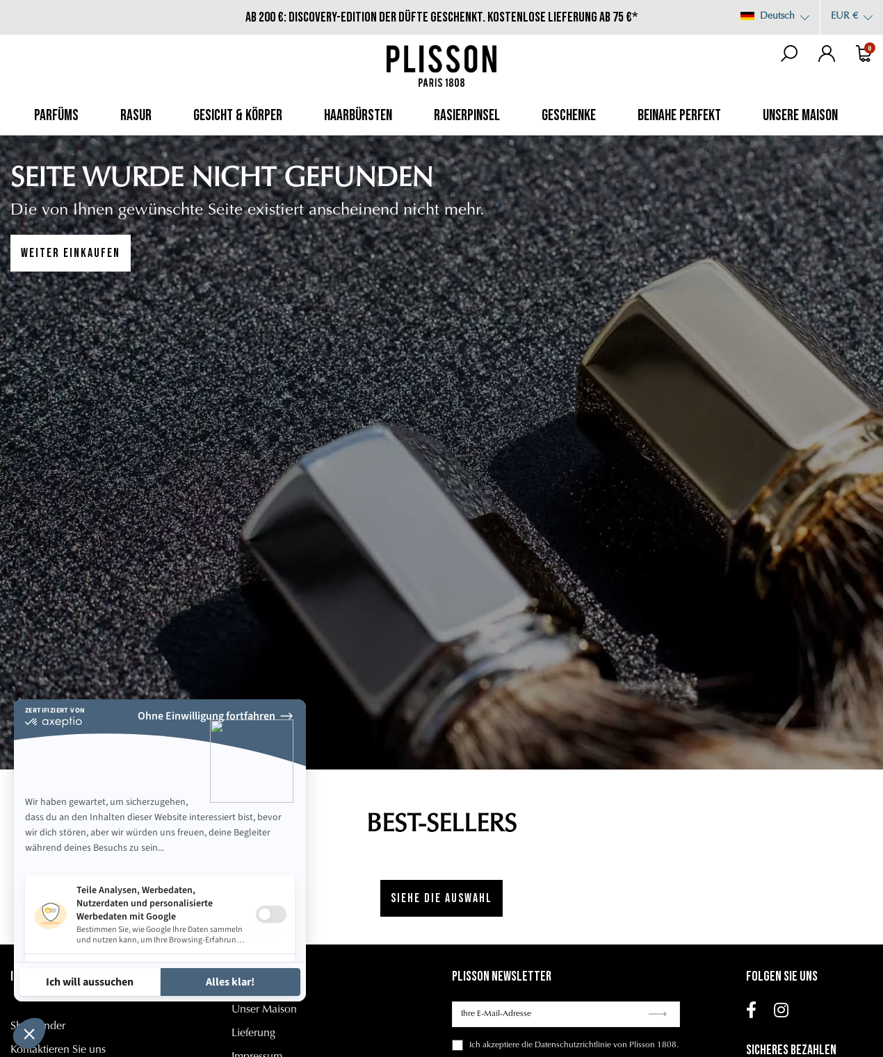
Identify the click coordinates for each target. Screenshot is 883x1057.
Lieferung (253, 1033)
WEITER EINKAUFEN (70, 253)
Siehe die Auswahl (441, 898)
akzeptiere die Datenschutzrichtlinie (547, 1045)
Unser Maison (264, 1009)
